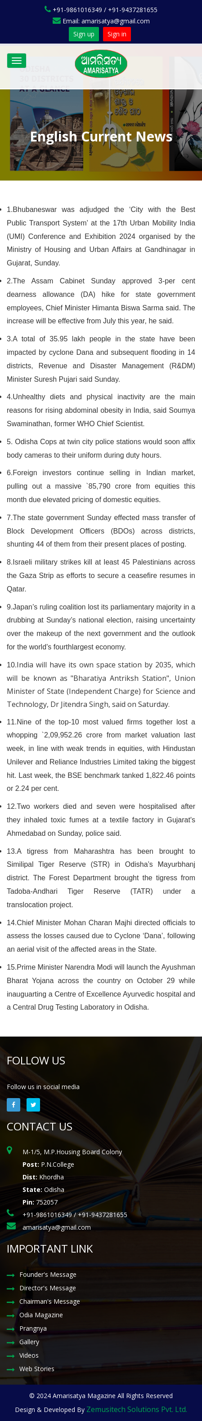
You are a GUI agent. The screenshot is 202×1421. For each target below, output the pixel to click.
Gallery (29, 1341)
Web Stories (36, 1368)
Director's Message (47, 1288)
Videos (29, 1355)
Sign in (117, 34)
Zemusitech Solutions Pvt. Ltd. (136, 1409)
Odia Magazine (41, 1315)
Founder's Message (47, 1274)
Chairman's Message (49, 1301)
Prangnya (33, 1328)
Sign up (83, 34)
